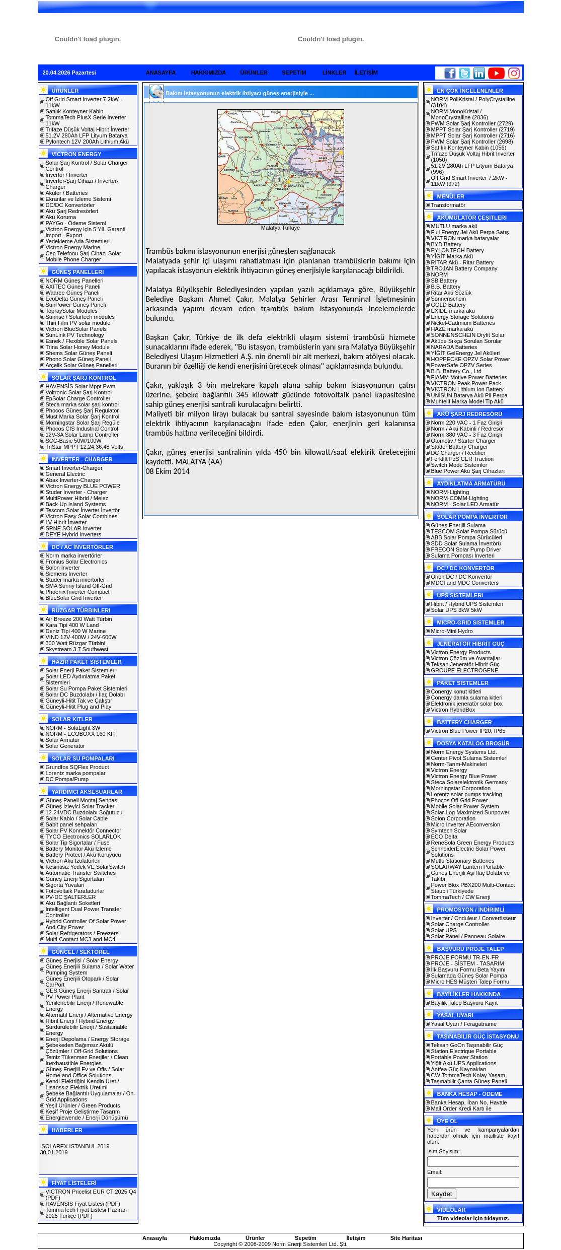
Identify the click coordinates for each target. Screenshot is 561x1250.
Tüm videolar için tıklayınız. (473, 1218)
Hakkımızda (205, 1238)
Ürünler (255, 1238)
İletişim (356, 1238)
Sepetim (305, 1238)
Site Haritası (406, 1238)
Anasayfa (154, 1238)
